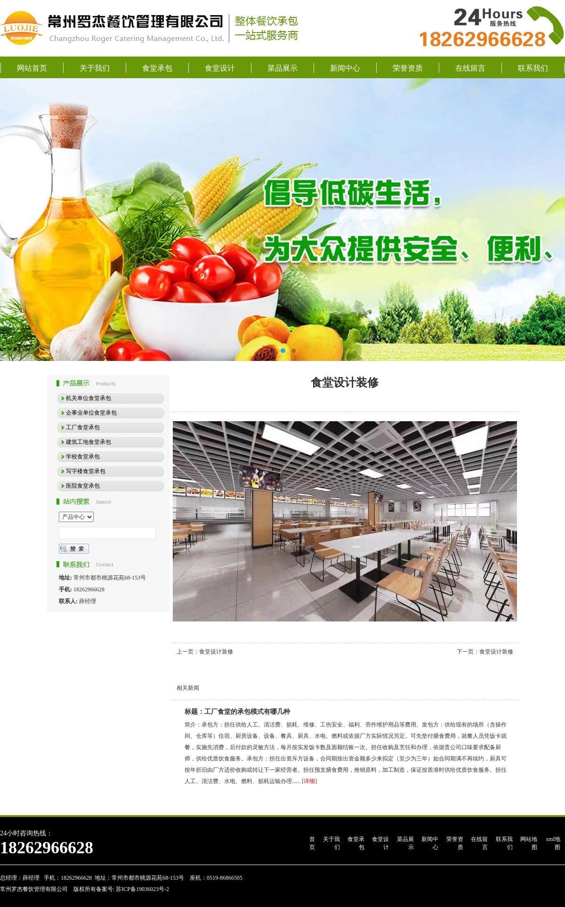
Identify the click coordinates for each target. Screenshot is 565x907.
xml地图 (553, 843)
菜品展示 (282, 68)
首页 (312, 843)
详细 (309, 781)
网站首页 (32, 68)
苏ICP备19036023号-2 (141, 889)
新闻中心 (345, 68)
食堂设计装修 (216, 651)
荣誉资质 (408, 68)
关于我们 (95, 68)
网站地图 (528, 843)
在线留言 (470, 68)
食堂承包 (157, 68)
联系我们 (533, 68)
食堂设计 (220, 68)
